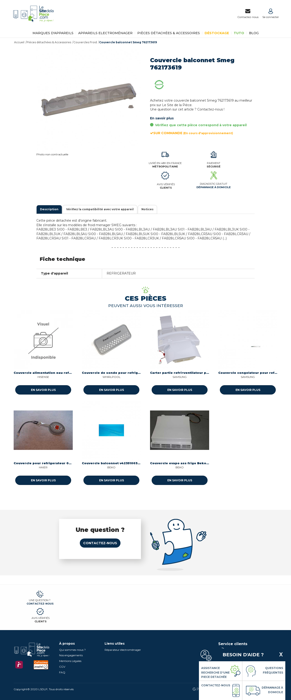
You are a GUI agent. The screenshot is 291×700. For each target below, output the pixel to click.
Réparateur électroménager (123, 649)
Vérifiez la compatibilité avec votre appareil (100, 209)
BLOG (254, 33)
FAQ (62, 672)
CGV (62, 666)
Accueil (19, 42)
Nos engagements (71, 655)
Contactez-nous (100, 543)
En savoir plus (162, 118)
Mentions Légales (70, 661)
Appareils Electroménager (105, 33)
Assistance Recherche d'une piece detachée (215, 672)
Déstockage (217, 33)
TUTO (239, 33)
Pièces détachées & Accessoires (168, 33)
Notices (147, 209)
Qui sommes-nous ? (72, 649)
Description (49, 209)
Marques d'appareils (53, 33)
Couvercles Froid (85, 42)
